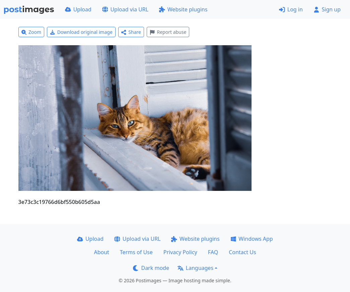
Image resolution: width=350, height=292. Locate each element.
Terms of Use (136, 252)
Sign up (327, 9)
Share (131, 32)
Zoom (31, 32)
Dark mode (151, 268)
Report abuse (168, 32)
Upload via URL (125, 9)
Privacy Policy (180, 252)
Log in (291, 9)
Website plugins (183, 9)
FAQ (213, 252)
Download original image (81, 32)
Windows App (251, 238)
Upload (78, 9)
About (101, 252)
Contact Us (242, 252)
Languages (195, 268)
